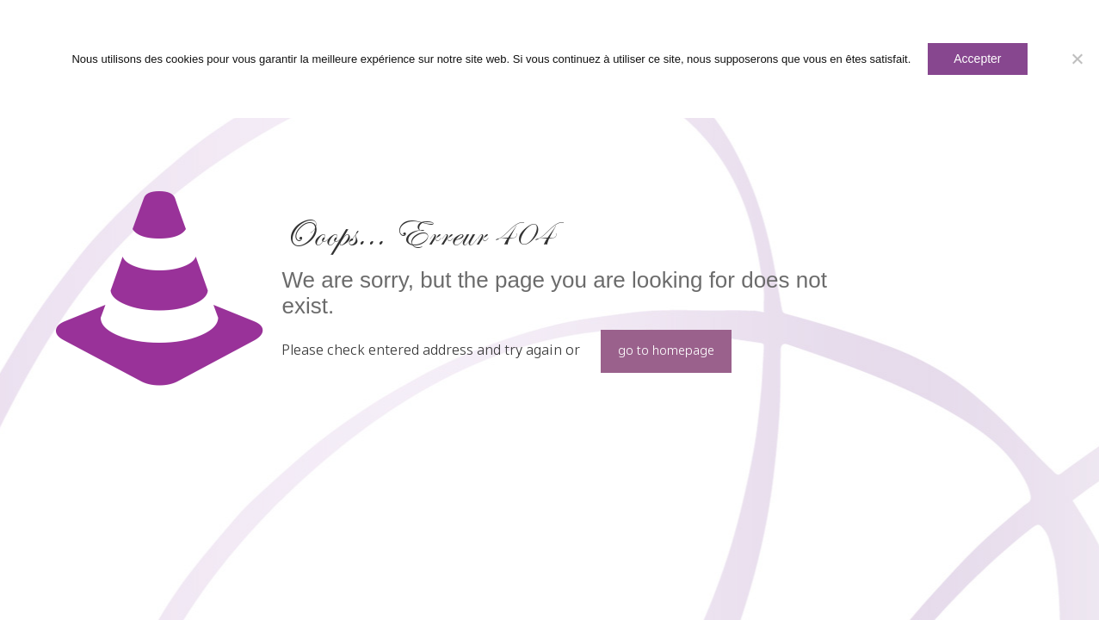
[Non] (1077, 58)
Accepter (977, 58)
